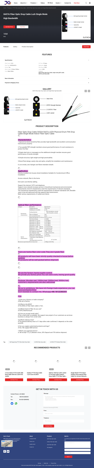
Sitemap (39, 463)
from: (45, 410)
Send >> (68, 456)
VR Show (50, 3)
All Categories (49, 447)
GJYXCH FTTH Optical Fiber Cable (58, 342)
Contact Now (48, 426)
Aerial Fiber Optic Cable (51, 444)
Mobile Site (46, 463)
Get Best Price (9, 27)
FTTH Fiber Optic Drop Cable (19, 8)
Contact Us (32, 447)
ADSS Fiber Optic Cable (51, 438)
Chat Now (22, 27)
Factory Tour (32, 441)
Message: (46, 393)
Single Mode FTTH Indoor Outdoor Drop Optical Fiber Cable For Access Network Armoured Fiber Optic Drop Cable (79, 376)
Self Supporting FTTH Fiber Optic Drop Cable (20, 342)
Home (4, 8)
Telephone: (46, 418)
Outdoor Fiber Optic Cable (52, 441)
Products (10, 8)
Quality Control (32, 444)
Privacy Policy (53, 463)
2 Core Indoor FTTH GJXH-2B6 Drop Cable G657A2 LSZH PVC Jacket (14, 374)
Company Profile (33, 438)
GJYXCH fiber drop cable (40, 342)
